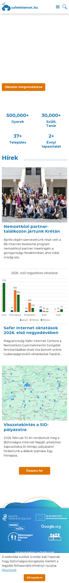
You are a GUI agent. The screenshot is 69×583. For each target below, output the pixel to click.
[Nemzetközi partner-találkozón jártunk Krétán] (34, 216)
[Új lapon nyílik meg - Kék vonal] (54, 536)
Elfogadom (34, 577)
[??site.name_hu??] (20, 7)
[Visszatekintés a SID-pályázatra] (34, 414)
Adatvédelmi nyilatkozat (34, 552)
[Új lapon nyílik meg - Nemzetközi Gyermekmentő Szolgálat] (16, 517)
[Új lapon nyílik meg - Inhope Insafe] (16, 527)
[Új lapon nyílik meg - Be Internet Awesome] (51, 527)
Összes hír (34, 470)
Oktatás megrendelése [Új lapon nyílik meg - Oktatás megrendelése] (23, 87)
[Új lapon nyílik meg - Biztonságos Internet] (20, 536)
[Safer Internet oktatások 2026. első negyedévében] (34, 315)
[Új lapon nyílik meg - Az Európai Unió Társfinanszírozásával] (51, 517)
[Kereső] (64, 6)
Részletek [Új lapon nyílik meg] (9, 570)
